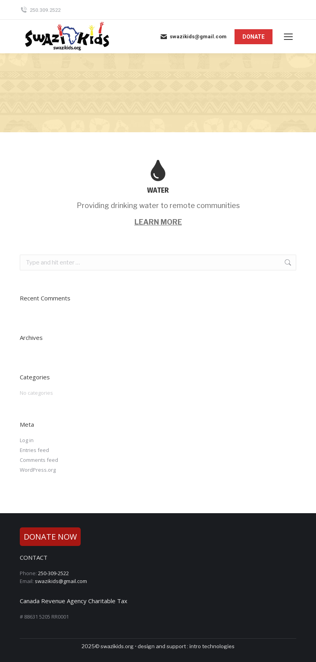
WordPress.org (38, 469)
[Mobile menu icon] (288, 37)
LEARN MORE (158, 222)
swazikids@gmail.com (193, 37)
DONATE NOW (50, 536)
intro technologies (212, 646)
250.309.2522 (40, 10)
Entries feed (34, 450)
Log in (27, 440)
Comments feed (39, 459)
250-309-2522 (53, 573)
